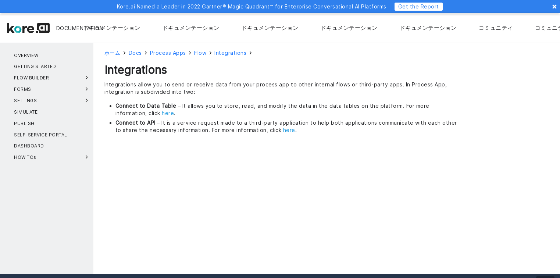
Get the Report (418, 6)
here (168, 113)
